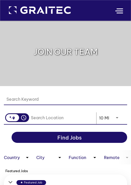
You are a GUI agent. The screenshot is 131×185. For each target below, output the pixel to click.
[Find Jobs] (69, 137)
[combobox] (62, 99)
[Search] (69, 137)
